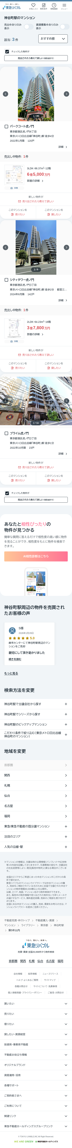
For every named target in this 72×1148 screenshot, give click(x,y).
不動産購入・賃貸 (44, 920)
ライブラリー (28, 925)
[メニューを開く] (64, 6)
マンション (9, 925)
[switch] (29, 27)
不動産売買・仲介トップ (17, 920)
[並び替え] (53, 38)
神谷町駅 (59, 925)
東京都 (44, 925)
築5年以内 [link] (14, 930)
